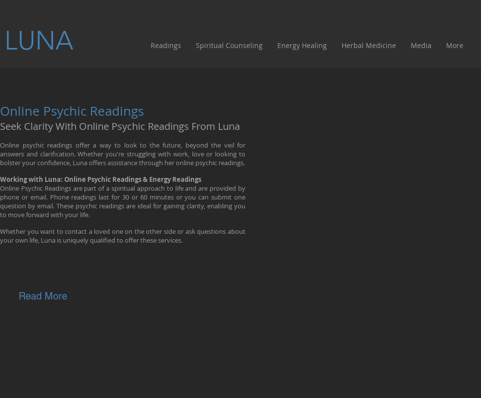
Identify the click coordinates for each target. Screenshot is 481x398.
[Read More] (43, 295)
